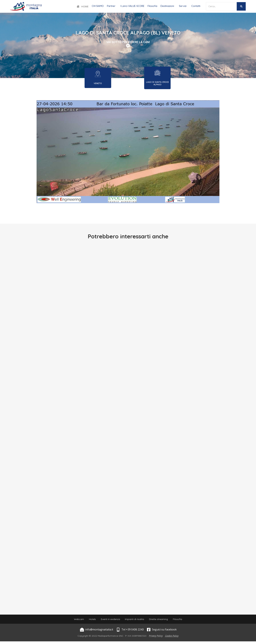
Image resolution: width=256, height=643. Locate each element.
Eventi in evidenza (109, 620)
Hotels (90, 620)
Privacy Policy (156, 637)
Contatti (195, 6)
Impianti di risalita (135, 620)
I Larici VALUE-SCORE (132, 6)
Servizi (182, 6)
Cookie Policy (171, 637)
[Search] (221, 6)
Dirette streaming (160, 620)
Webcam (75, 620)
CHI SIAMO (98, 6)
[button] (112, 6)
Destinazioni (167, 6)
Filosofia (152, 6)
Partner (111, 6)
